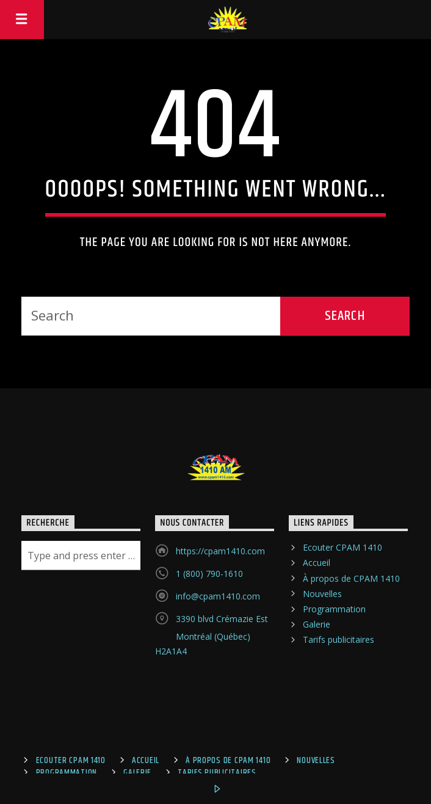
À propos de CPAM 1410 (351, 578)
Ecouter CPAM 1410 (342, 547)
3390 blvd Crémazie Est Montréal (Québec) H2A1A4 (211, 635)
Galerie (316, 624)
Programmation (334, 609)
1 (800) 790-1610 (209, 573)
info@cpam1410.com (218, 596)
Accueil (316, 562)
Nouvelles (322, 593)
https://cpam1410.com (220, 551)
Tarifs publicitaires (338, 639)
